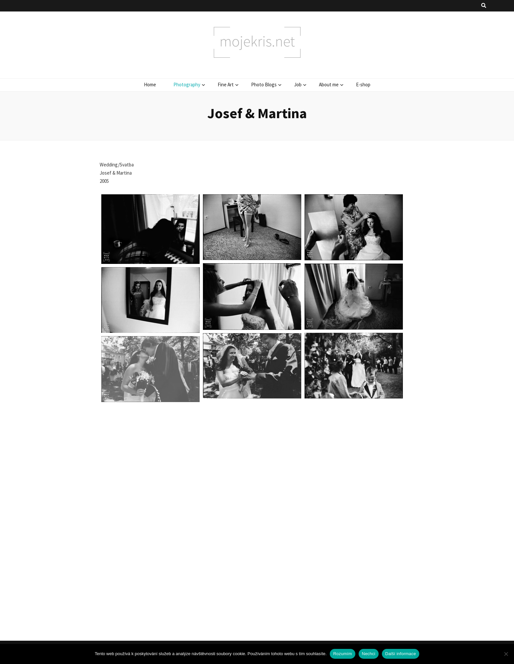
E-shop (363, 84)
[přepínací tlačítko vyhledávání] (483, 6)
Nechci (368, 653)
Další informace (400, 653)
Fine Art (226, 84)
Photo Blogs (264, 84)
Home (150, 84)
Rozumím (342, 653)
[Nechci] (506, 654)
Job (298, 84)
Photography (186, 84)
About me (329, 84)
